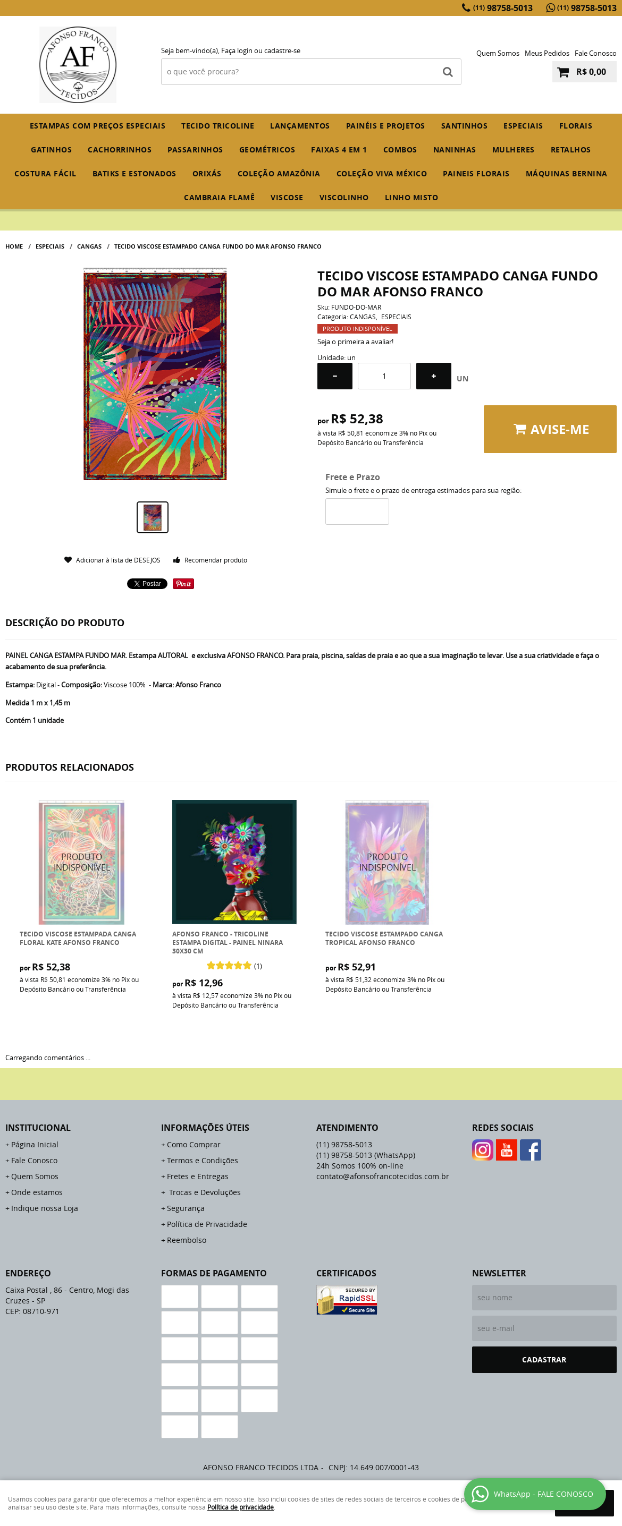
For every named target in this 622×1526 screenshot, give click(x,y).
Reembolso (186, 1240)
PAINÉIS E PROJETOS (385, 126)
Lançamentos (300, 126)
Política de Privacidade (207, 1224)
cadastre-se (282, 50)
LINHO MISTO (412, 197)
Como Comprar (194, 1144)
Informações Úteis (205, 1127)
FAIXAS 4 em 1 (339, 149)
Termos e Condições (202, 1160)
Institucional (38, 1127)
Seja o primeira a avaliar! (355, 341)
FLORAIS (576, 126)
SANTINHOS (464, 126)
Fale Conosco (596, 53)
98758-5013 (503, 8)
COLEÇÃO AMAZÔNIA (279, 173)
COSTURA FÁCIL (45, 173)
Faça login (237, 50)
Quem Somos (497, 53)
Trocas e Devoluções (204, 1192)
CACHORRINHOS (120, 149)
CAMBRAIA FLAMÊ (219, 197)
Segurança (186, 1208)
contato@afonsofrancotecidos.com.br (382, 1176)
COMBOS (400, 149)
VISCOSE (287, 197)
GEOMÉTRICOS (267, 149)
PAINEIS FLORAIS (476, 173)
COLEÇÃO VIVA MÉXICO (382, 173)
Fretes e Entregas (198, 1176)
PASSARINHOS (195, 149)
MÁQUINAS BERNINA (567, 173)
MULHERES (513, 149)
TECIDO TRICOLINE (217, 126)
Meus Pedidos (547, 53)
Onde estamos (37, 1192)
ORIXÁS (207, 173)
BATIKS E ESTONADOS (134, 173)
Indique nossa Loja (44, 1208)
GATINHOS (51, 149)
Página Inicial (34, 1144)
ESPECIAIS (523, 126)
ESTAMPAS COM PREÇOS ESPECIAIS (98, 126)
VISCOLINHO (344, 197)
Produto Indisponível (82, 862)
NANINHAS (454, 149)
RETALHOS (571, 149)
